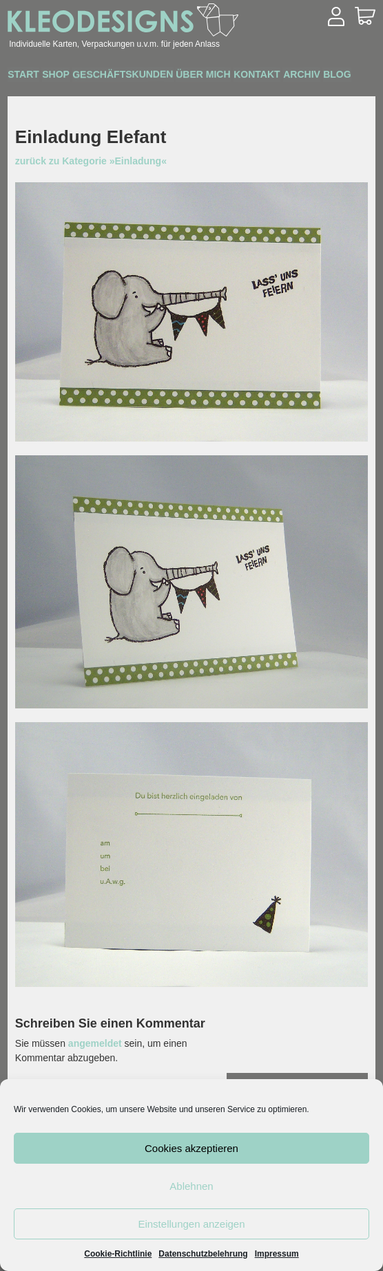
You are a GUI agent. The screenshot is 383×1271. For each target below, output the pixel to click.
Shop (76, 76)
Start (30, 76)
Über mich (251, 76)
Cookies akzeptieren (191, 1148)
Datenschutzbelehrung (202, 1254)
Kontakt (318, 77)
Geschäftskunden (156, 76)
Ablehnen (191, 1186)
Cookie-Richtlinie (118, 1254)
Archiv (33, 94)
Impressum (277, 1254)
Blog (82, 95)
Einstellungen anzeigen (191, 1224)
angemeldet (95, 1043)
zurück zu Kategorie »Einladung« (91, 160)
